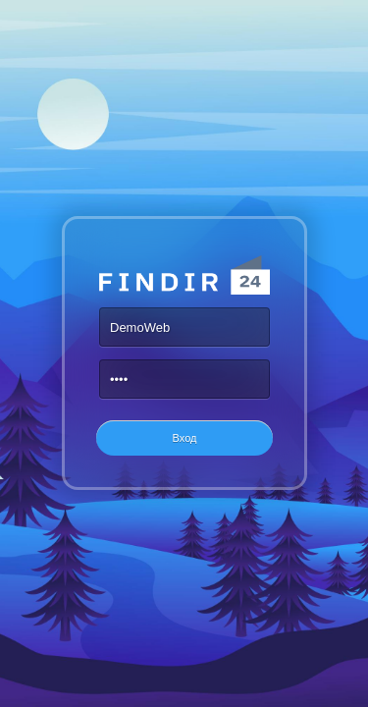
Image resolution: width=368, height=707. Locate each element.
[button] (184, 438)
